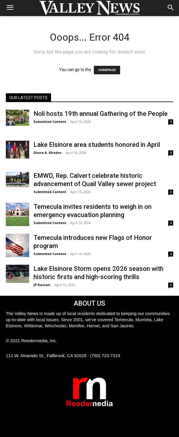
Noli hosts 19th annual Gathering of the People (101, 113)
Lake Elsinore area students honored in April (97, 144)
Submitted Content (50, 121)
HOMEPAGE (107, 70)
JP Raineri (42, 285)
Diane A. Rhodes (48, 152)
